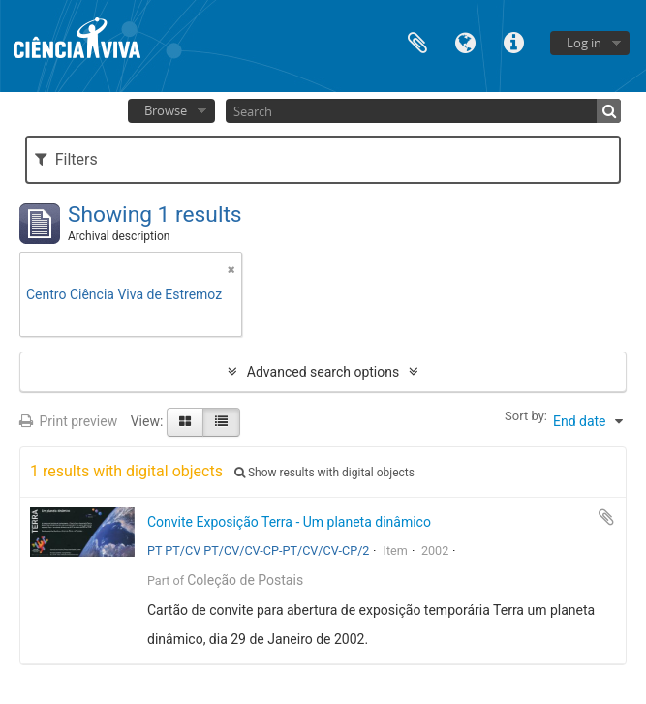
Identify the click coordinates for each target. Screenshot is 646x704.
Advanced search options (323, 372)
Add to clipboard (606, 517)
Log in (584, 42)
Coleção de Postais (245, 580)
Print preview (68, 421)
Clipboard (417, 41)
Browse (165, 110)
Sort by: (526, 416)
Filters (66, 159)
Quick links (514, 41)
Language (466, 41)
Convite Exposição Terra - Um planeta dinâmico (289, 522)
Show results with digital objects (324, 472)
